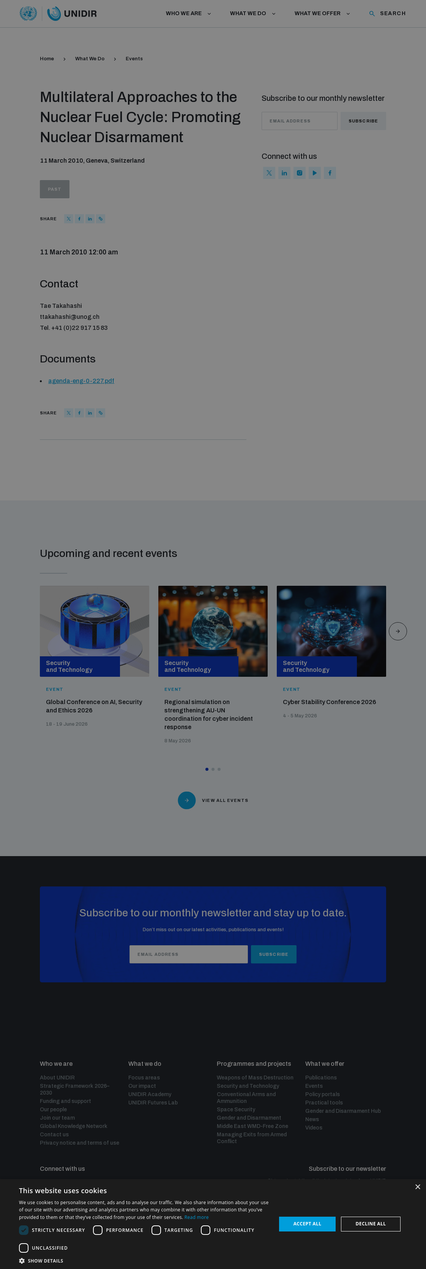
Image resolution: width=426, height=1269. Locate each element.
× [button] (417, 1187)
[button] (144, 1260)
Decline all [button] (371, 1223)
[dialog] (213, 634)
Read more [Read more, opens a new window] (197, 1217)
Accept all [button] (307, 1223)
